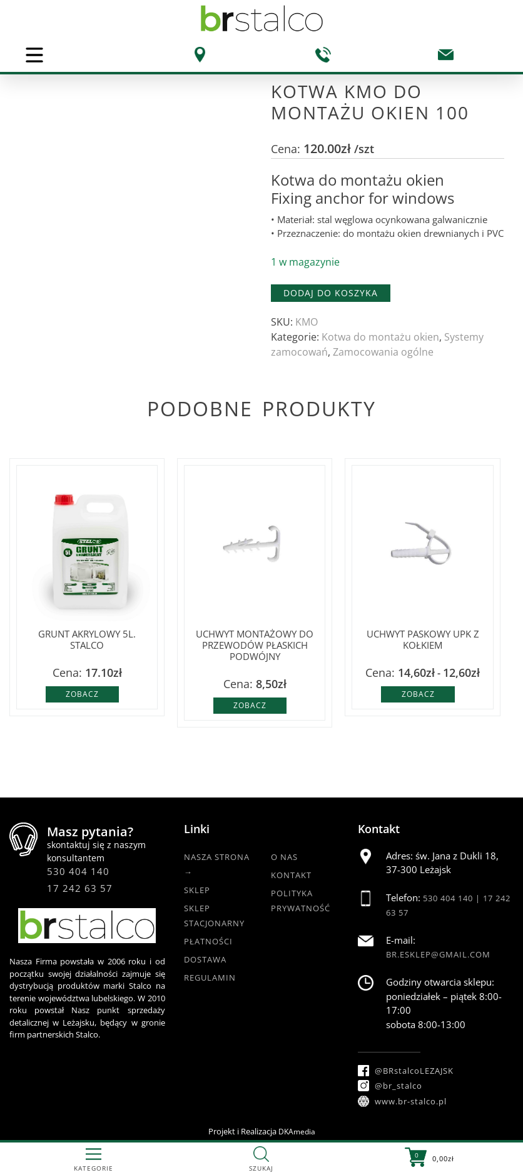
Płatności (208, 941)
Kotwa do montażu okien (380, 337)
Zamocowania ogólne (383, 352)
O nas (284, 856)
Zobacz (82, 694)
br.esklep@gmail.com (438, 954)
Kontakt (291, 875)
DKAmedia (296, 1131)
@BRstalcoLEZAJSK (406, 1070)
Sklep (197, 890)
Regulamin (210, 977)
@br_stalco (390, 1085)
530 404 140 (78, 871)
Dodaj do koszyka (330, 293)
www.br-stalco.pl (402, 1101)
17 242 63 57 (80, 888)
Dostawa (205, 959)
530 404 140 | (453, 898)
